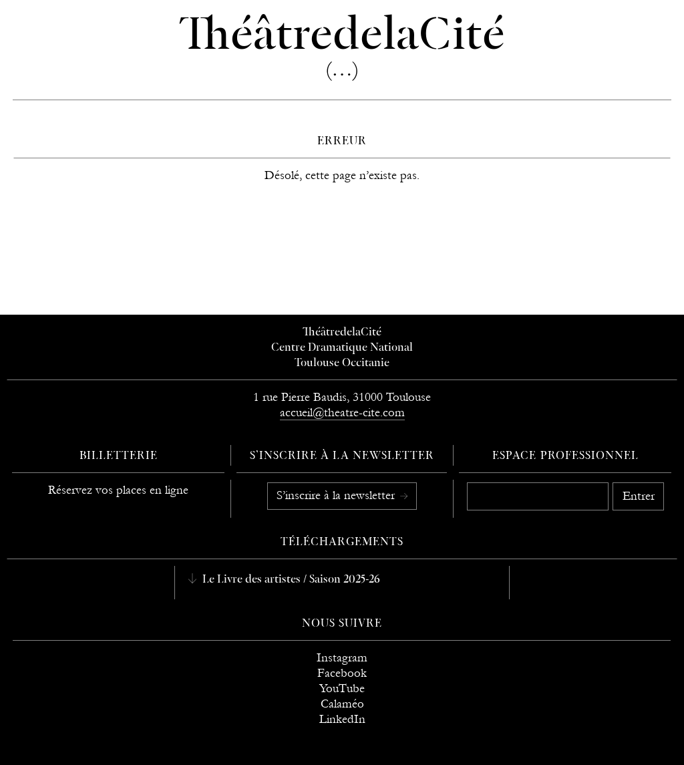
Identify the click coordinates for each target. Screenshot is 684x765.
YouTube (342, 688)
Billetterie (118, 456)
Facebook (342, 673)
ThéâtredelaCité (342, 333)
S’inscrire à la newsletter (337, 495)
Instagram (342, 658)
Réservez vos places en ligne (118, 490)
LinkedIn (342, 719)
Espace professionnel (565, 456)
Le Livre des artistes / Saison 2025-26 (290, 580)
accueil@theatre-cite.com (342, 413)
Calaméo (342, 704)
